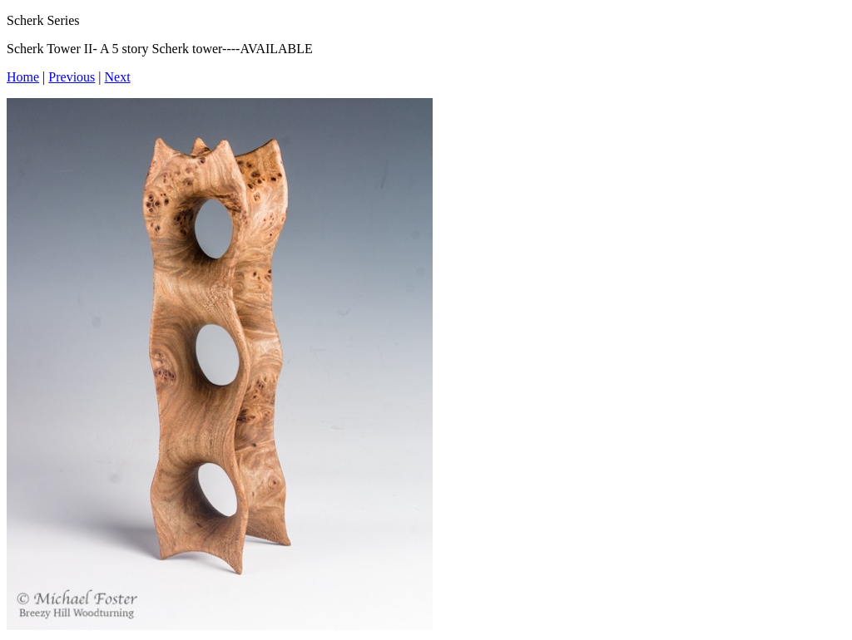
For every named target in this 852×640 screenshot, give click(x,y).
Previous (71, 77)
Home (23, 77)
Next (118, 77)
